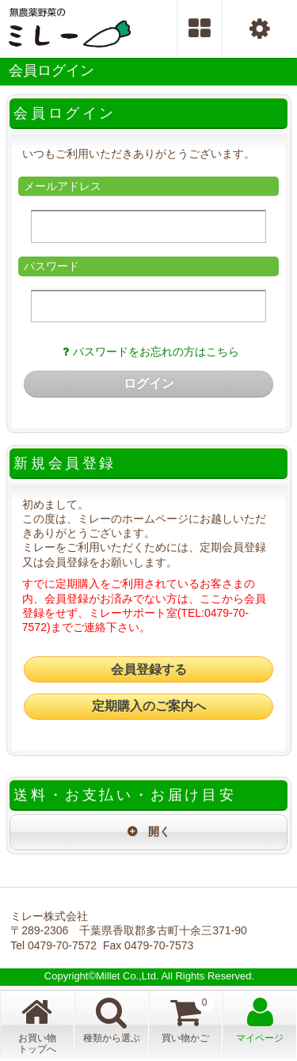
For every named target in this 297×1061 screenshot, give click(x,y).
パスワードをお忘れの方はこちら (149, 351)
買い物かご (188, 1018)
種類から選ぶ (111, 1019)
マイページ (260, 1019)
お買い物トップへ (37, 1025)
